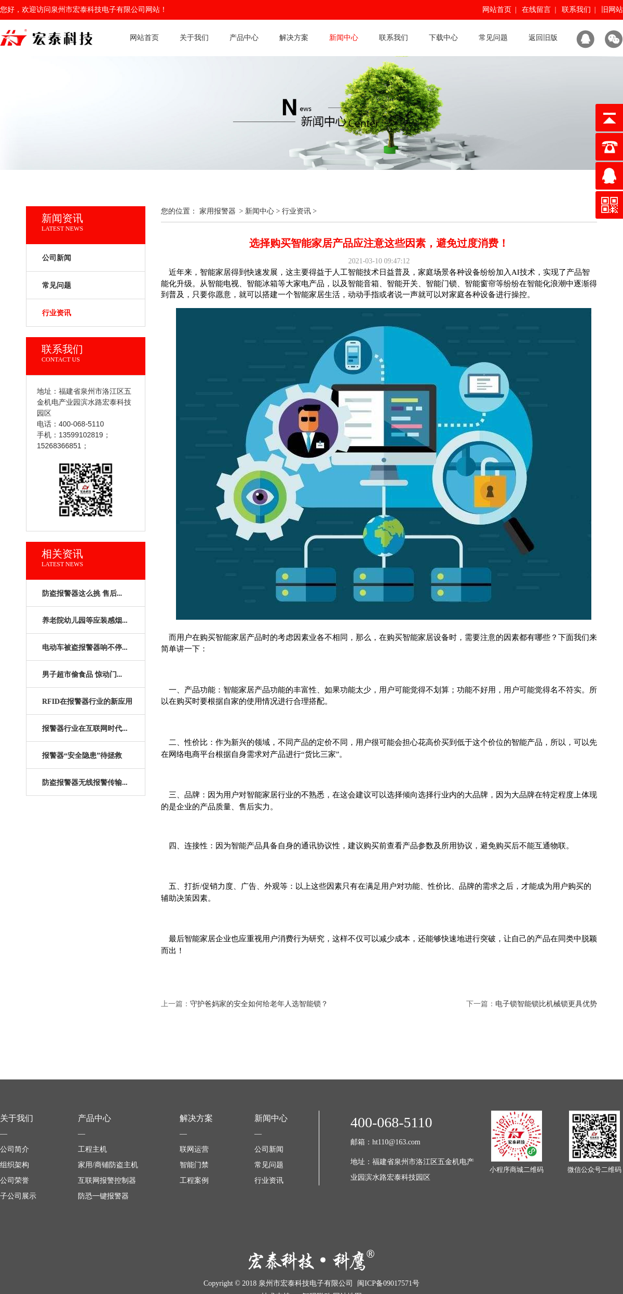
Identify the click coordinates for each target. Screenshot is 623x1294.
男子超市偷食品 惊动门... (82, 674)
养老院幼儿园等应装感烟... (85, 620)
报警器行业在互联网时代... (85, 728)
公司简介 (14, 1149)
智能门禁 (194, 1165)
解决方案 (293, 38)
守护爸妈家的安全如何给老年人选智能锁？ (259, 1004)
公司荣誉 (14, 1180)
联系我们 (576, 10)
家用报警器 (217, 211)
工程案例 (194, 1180)
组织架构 (14, 1165)
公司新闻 (56, 258)
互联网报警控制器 (107, 1180)
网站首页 (496, 10)
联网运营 (194, 1149)
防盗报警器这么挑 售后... (82, 593)
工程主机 (92, 1149)
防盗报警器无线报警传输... (85, 782)
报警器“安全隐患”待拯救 (82, 755)
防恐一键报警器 (103, 1196)
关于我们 (194, 38)
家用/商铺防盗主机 (108, 1165)
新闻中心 (343, 38)
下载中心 (443, 38)
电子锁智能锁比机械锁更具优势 (546, 1004)
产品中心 (244, 38)
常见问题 (493, 38)
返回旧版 (543, 38)
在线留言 (536, 10)
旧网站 (612, 10)
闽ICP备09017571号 (388, 1283)
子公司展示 (18, 1196)
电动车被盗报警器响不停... (85, 647)
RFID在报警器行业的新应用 (87, 701)
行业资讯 (296, 211)
